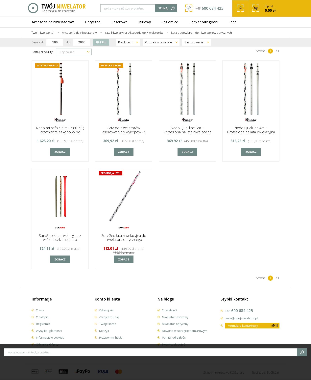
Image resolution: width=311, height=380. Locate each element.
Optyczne (92, 22)
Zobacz (60, 152)
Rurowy (145, 22)
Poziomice (169, 22)
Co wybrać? (170, 310)
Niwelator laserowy (175, 317)
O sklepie (42, 317)
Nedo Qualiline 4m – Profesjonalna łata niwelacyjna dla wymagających (251, 132)
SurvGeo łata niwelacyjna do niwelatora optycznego (123, 238)
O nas (40, 310)
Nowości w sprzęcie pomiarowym (184, 331)
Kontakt (41, 351)
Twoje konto (240, 8)
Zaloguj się (106, 310)
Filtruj (101, 42)
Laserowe (119, 22)
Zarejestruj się (109, 317)
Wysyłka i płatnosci (49, 331)
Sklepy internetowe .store (223, 372)
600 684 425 (209, 8)
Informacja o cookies (50, 337)
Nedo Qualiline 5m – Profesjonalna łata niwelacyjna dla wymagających (187, 132)
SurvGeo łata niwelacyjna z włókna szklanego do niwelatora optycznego (60, 240)
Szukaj (163, 8)
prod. (273, 8)
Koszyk (104, 331)
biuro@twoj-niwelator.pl (241, 318)
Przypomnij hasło (111, 337)
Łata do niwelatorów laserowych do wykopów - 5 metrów (123, 132)
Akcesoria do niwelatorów (53, 22)
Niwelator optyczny (175, 324)
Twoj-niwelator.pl (43, 32)
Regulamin (43, 324)
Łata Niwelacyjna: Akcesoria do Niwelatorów (134, 32)
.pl (273, 372)
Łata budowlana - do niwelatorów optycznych (201, 32)
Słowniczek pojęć (173, 344)
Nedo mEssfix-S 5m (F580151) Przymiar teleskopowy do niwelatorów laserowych (60, 132)
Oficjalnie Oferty (47, 344)
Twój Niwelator (57, 8)
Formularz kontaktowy (243, 325)
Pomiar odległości (203, 22)
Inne (232, 22)
